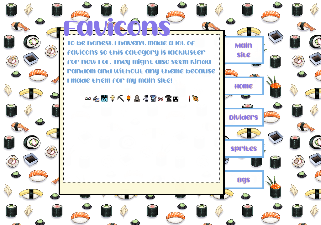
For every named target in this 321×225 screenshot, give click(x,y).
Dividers (243, 117)
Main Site (243, 50)
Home (243, 86)
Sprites (244, 148)
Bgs (243, 180)
